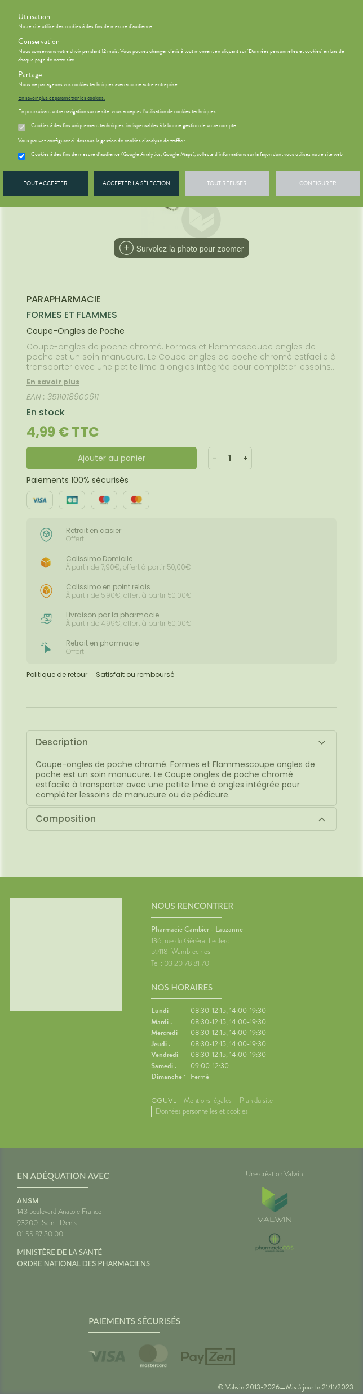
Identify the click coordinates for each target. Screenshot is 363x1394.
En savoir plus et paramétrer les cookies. (61, 98)
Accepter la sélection (136, 183)
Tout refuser (227, 183)
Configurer (318, 183)
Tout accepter (46, 183)
